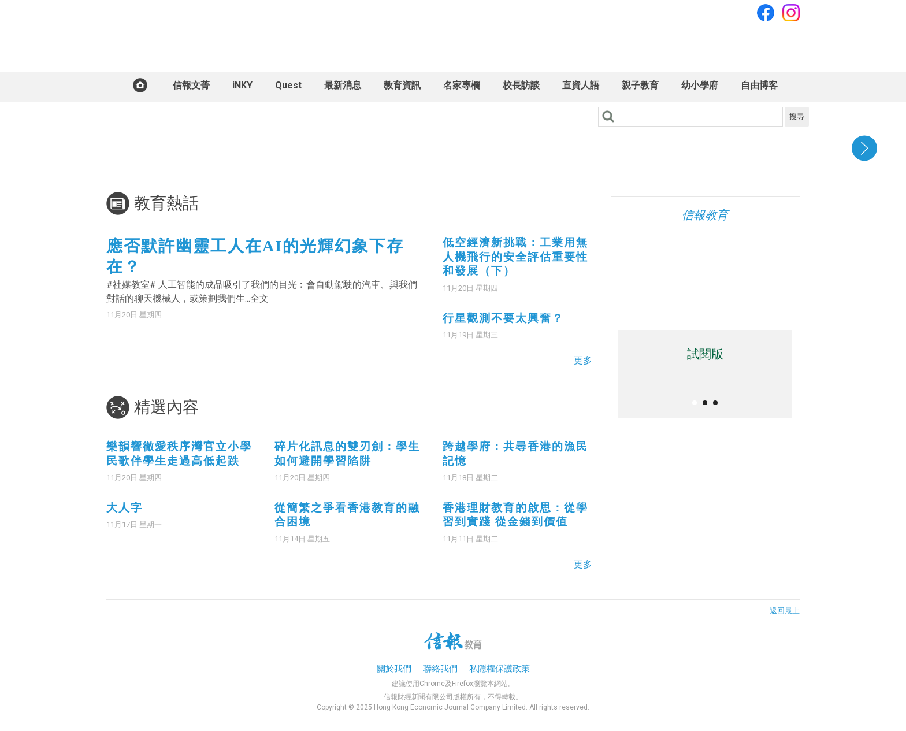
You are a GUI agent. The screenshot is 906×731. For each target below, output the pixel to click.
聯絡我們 (440, 668)
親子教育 (640, 85)
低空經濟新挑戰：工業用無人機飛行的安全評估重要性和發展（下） (515, 256)
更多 (583, 360)
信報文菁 (191, 85)
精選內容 (166, 407)
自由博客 (759, 85)
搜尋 (796, 116)
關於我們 (394, 668)
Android (693, 291)
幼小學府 (699, 85)
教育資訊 (402, 85)
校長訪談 (521, 85)
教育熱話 (166, 203)
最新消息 (342, 85)
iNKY (242, 85)
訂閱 (786, 42)
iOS (649, 291)
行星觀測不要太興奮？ (503, 318)
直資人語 (580, 85)
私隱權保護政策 (499, 668)
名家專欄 (461, 85)
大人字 (124, 508)
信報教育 (705, 215)
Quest (288, 85)
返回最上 (785, 610)
